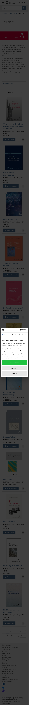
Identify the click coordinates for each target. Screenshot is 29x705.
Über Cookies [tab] (23, 334)
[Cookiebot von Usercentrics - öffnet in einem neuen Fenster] (20, 330)
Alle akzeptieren (14, 362)
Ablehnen (14, 373)
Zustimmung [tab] (5, 334)
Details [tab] (14, 334)
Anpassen (15, 368)
